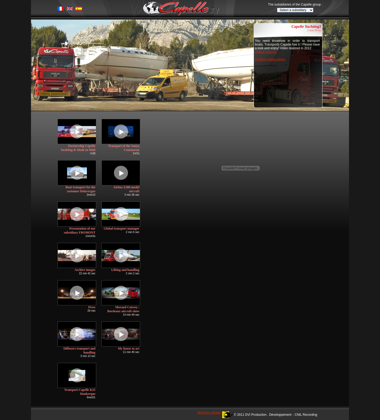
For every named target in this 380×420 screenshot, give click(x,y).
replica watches (266, 52)
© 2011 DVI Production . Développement (262, 415)
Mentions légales (209, 412)
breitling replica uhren (270, 59)
